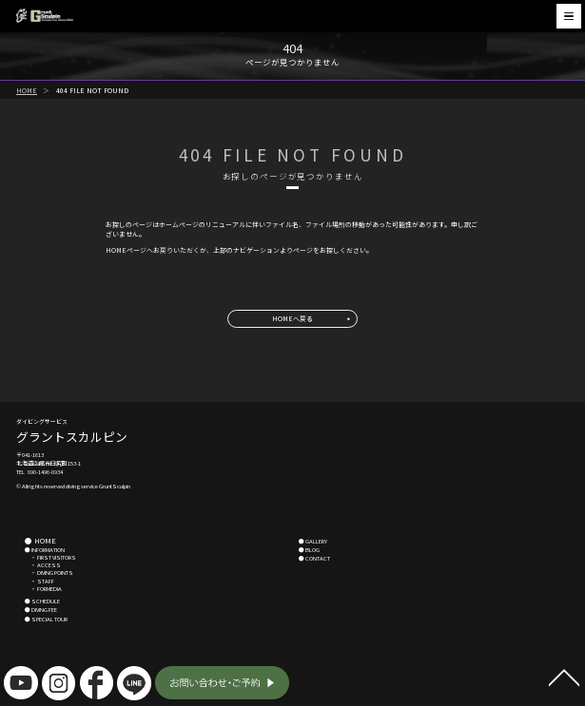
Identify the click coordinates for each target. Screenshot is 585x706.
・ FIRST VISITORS (50, 557)
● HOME (40, 540)
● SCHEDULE (42, 601)
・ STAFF (39, 581)
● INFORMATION (45, 549)
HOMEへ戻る (292, 318)
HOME (26, 90)
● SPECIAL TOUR (46, 619)
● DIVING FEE (41, 609)
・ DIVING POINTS (49, 572)
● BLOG (309, 549)
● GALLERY (313, 541)
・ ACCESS (43, 565)
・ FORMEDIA (43, 588)
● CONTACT (314, 558)
